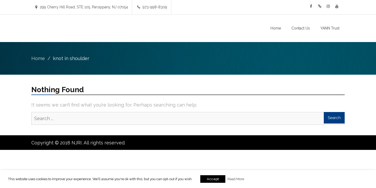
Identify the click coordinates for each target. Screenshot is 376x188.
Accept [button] (213, 179)
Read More (235, 179)
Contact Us (300, 28)
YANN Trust (329, 28)
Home (276, 28)
